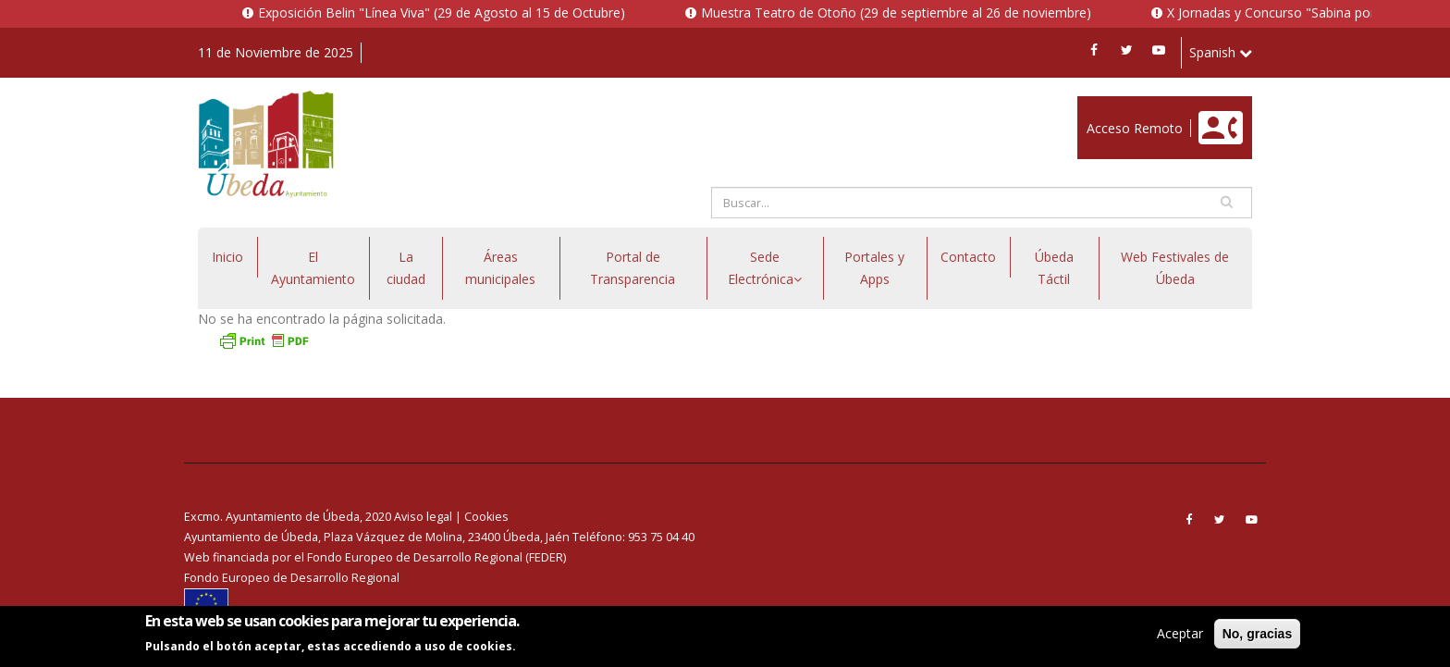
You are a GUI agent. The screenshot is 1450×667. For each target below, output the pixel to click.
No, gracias (1257, 635)
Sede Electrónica (765, 268)
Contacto (968, 257)
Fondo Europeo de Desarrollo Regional (291, 578)
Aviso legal (423, 517)
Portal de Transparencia (632, 268)
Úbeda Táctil (1054, 268)
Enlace (1096, 106)
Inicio (227, 257)
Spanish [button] (1220, 52)
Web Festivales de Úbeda (1175, 268)
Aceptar (1180, 635)
